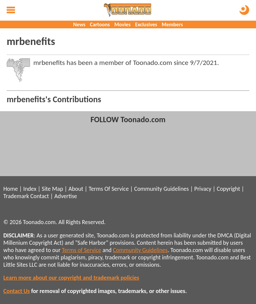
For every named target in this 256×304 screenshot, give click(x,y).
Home (10, 188)
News (79, 24)
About (75, 188)
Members (172, 24)
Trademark (16, 196)
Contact (39, 196)
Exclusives (146, 24)
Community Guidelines (161, 188)
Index (29, 188)
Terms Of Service (109, 188)
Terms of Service (81, 250)
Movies (122, 24)
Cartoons (100, 24)
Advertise (65, 196)
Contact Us (16, 291)
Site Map (52, 188)
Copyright (228, 188)
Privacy (202, 188)
